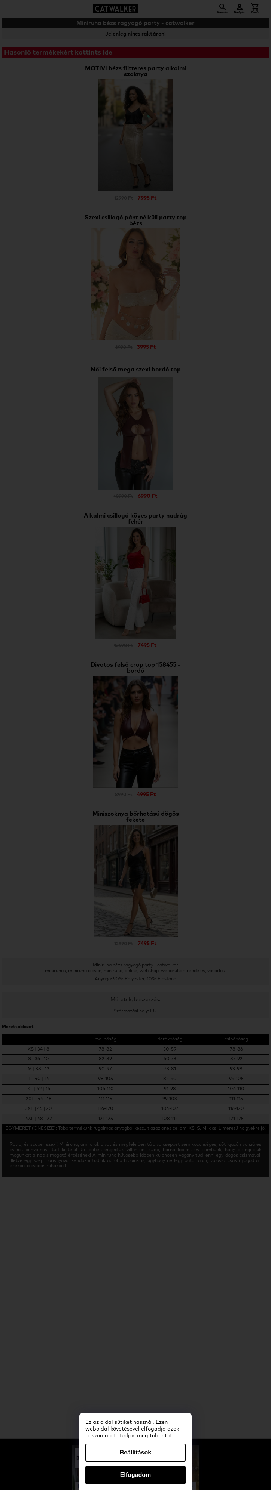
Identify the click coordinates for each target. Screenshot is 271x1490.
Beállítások (135, 1452)
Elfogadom (135, 1475)
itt (171, 1435)
